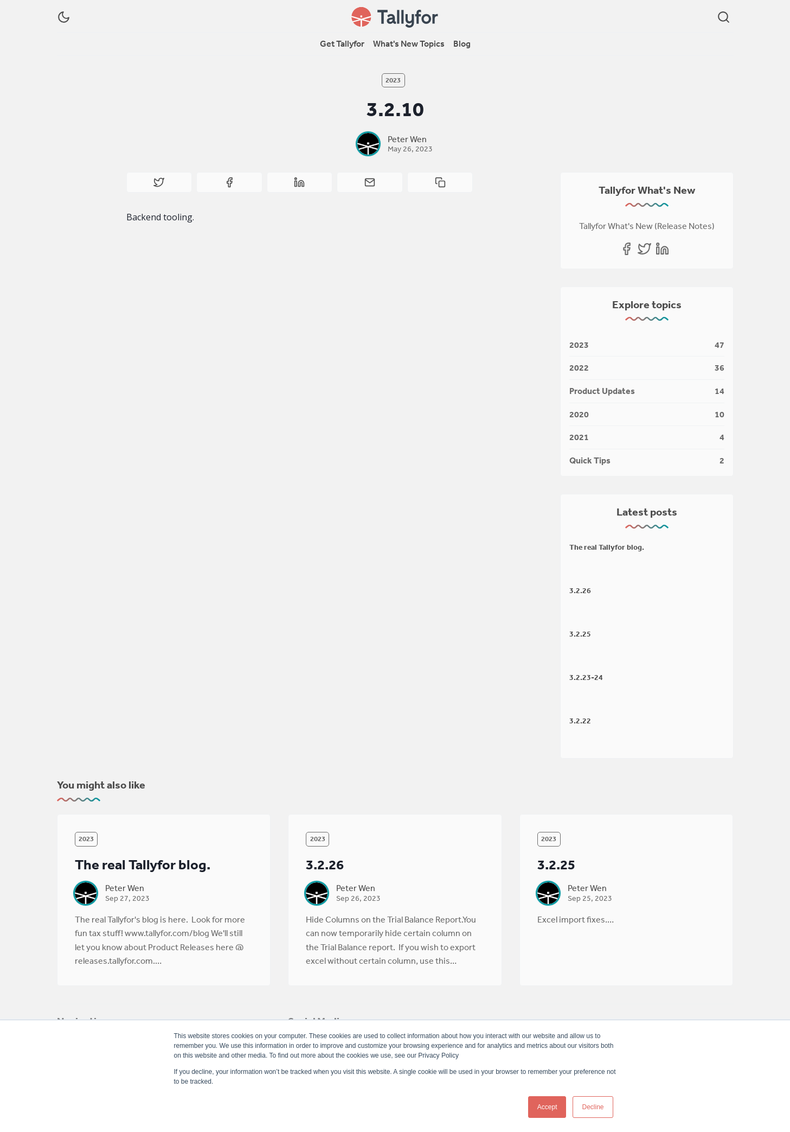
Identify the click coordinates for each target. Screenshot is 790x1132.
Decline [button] (592, 1107)
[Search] (723, 17)
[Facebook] (626, 249)
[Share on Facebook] (229, 182)
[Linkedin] (662, 249)
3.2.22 (580, 721)
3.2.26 (580, 590)
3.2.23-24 (586, 677)
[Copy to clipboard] (440, 182)
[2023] (646, 345)
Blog (462, 43)
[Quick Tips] (646, 458)
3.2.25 (580, 634)
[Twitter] (644, 249)
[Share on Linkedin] (300, 182)
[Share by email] (370, 182)
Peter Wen (407, 138)
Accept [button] (547, 1107)
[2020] (646, 415)
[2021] (646, 437)
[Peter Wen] (368, 144)
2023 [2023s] (393, 80)
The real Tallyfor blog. (606, 547)
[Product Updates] (646, 391)
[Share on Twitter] (159, 182)
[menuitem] (342, 44)
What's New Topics (409, 43)
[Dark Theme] (63, 17)
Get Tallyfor (342, 43)
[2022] (646, 368)
